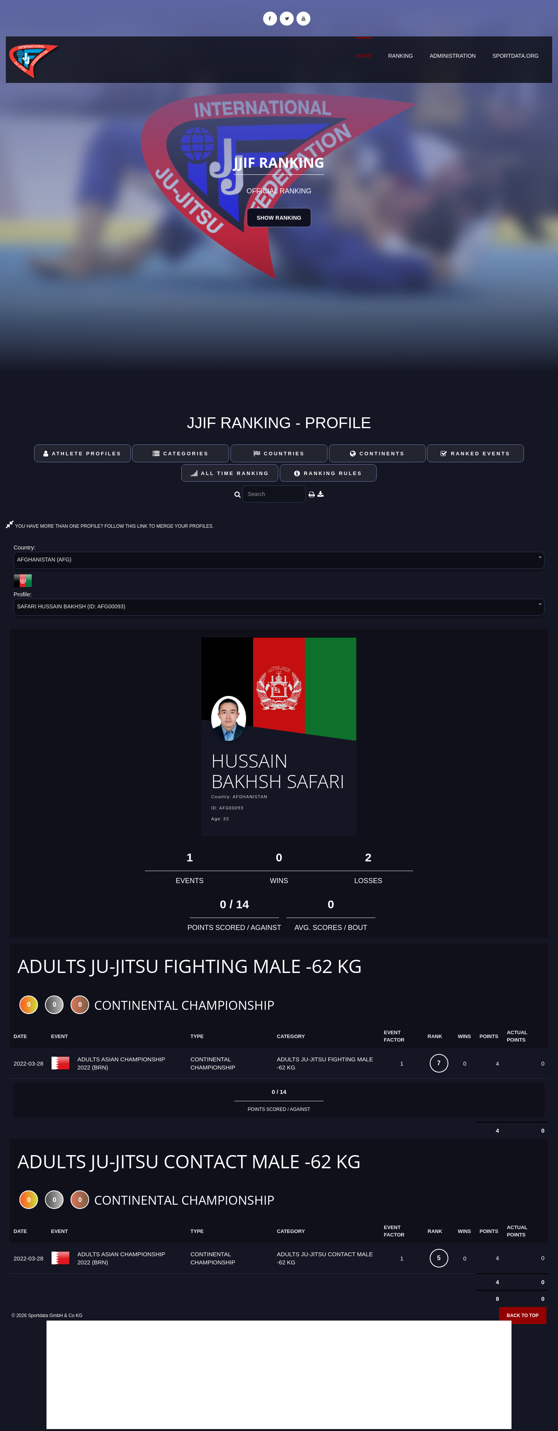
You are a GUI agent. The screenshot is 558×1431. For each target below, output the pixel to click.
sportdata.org (516, 56)
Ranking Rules (328, 473)
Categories (181, 453)
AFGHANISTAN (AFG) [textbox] (44, 559)
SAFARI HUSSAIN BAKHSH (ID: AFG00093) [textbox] (71, 606)
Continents (377, 453)
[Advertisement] (279, 1375)
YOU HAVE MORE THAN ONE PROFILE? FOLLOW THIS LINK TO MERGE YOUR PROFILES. (110, 526)
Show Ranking (279, 218)
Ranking (400, 56)
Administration (453, 56)
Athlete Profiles (82, 453)
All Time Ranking (230, 473)
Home (363, 56)
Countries (279, 453)
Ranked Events (475, 453)
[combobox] (279, 562)
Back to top (523, 1315)
